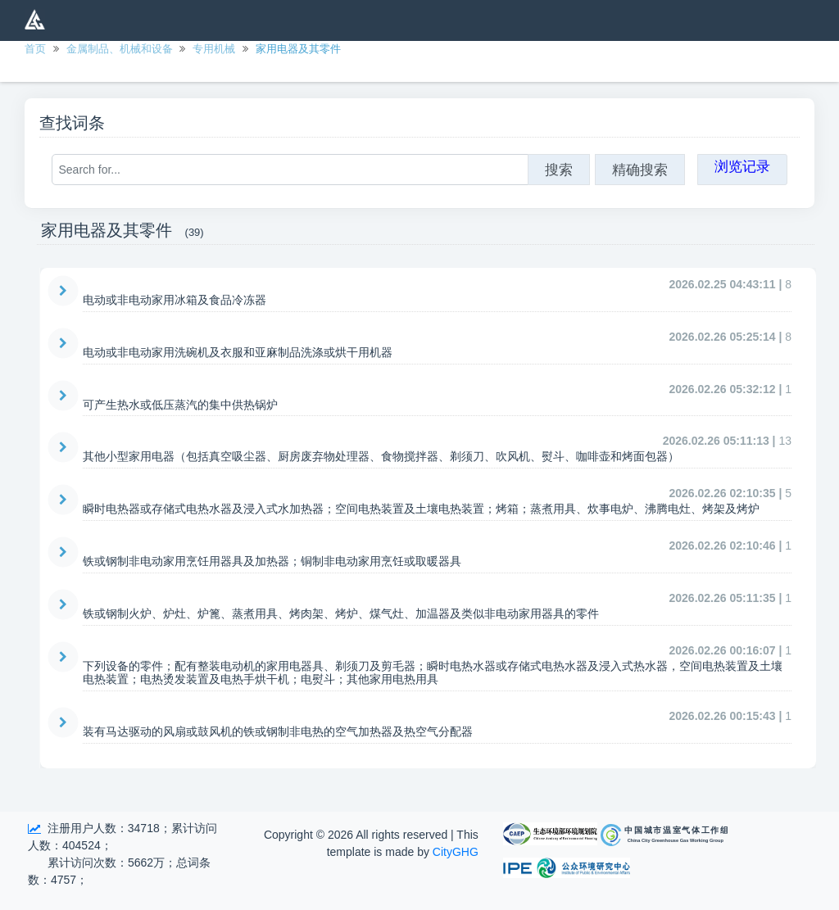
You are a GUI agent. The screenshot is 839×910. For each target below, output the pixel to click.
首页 (35, 49)
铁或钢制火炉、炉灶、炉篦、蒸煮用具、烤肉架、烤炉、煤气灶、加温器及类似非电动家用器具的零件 (341, 613)
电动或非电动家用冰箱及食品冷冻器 (174, 299)
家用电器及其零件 (298, 49)
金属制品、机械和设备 (119, 49)
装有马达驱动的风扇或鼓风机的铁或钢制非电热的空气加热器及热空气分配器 (278, 731)
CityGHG (455, 851)
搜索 (559, 169)
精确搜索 (640, 169)
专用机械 (214, 49)
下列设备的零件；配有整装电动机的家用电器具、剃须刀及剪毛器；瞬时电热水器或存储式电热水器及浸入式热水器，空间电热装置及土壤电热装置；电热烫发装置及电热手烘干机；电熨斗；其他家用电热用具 (432, 672)
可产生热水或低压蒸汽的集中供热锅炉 (180, 404)
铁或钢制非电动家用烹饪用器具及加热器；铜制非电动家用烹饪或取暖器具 (272, 561)
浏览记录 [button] (742, 166)
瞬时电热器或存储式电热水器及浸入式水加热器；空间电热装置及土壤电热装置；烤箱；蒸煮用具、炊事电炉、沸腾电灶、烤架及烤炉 (421, 508)
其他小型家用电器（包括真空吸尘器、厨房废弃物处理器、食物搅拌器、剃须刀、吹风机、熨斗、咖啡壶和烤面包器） (381, 456)
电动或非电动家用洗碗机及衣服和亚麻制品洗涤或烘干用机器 (237, 352)
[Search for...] (290, 169)
